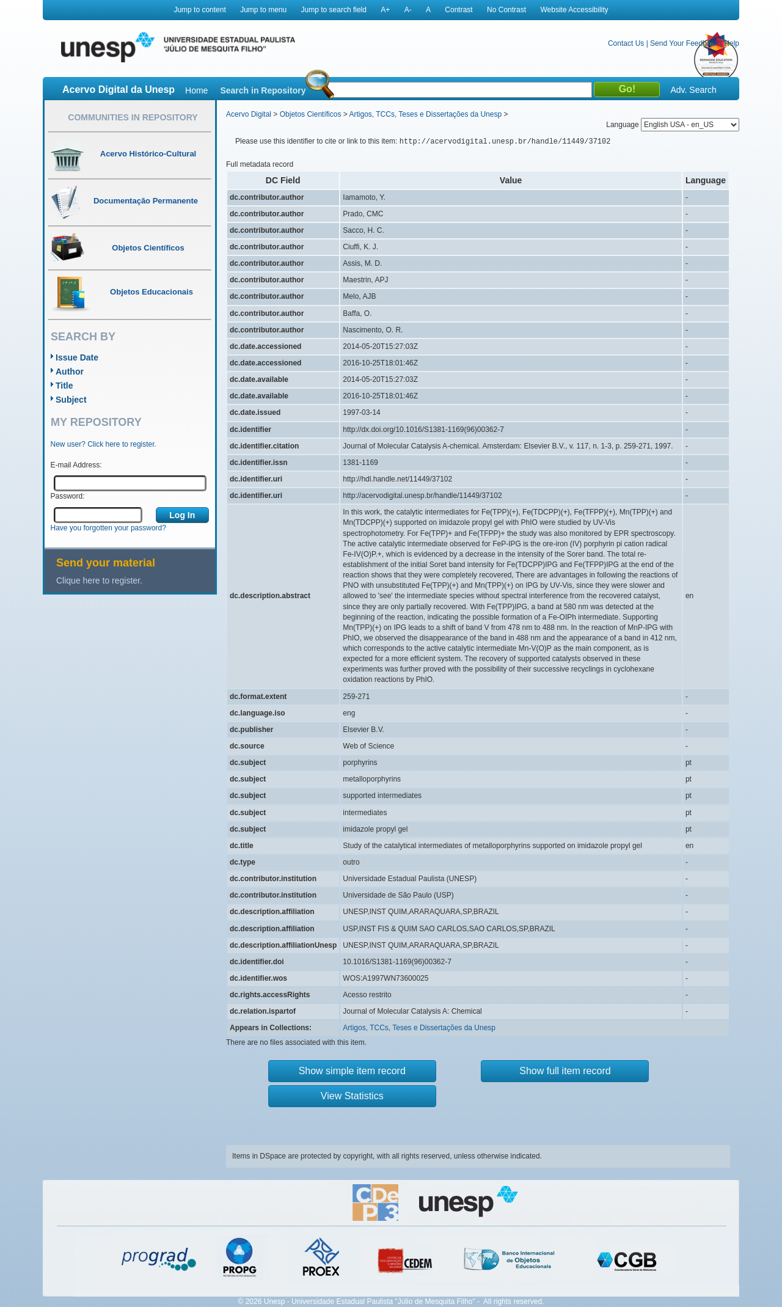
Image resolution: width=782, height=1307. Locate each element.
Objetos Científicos (311, 114)
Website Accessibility (574, 9)
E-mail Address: (76, 465)
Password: (68, 496)
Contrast (458, 9)
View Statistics (352, 1096)
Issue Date (77, 357)
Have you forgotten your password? (108, 528)
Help (731, 43)
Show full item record (564, 1071)
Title (64, 385)
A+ (385, 9)
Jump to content (199, 9)
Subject (71, 400)
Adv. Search (693, 90)
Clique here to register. (99, 580)
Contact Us (626, 43)
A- (408, 9)
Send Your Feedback (684, 43)
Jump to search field (334, 9)
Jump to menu (263, 9)
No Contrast (506, 9)
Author (70, 371)
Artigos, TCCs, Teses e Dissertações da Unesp (425, 114)
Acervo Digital (248, 114)
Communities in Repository (132, 117)
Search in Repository (262, 90)
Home (196, 90)
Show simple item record (352, 1071)
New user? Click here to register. (103, 444)
